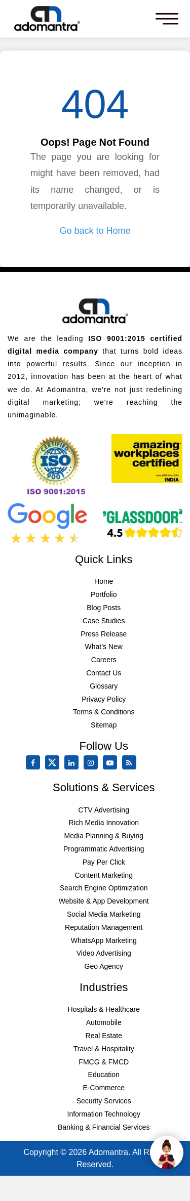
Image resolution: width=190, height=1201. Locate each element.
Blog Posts (104, 608)
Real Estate (104, 1036)
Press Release (104, 634)
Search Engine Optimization (104, 888)
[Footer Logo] (95, 311)
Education (104, 1074)
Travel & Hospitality (103, 1049)
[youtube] (112, 763)
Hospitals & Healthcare (104, 1009)
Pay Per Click (104, 862)
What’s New (104, 646)
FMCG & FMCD (104, 1062)
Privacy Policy (104, 699)
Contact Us (103, 673)
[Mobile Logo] (47, 18)
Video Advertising (104, 953)
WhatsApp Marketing (104, 940)
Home (103, 581)
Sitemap (104, 725)
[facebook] (35, 763)
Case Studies (104, 621)
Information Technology (104, 1114)
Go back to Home (94, 231)
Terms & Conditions (103, 712)
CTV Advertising (104, 810)
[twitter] (54, 767)
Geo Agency (104, 966)
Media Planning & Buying (103, 836)
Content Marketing (104, 875)
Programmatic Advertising (103, 849)
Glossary (104, 686)
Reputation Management (103, 927)
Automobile (104, 1022)
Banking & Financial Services (103, 1127)
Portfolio (104, 594)
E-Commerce (104, 1088)
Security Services (104, 1101)
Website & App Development (104, 901)
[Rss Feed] (131, 763)
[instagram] (92, 763)
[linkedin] (73, 763)
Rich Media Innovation (103, 823)
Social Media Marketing (104, 914)
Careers (104, 660)
